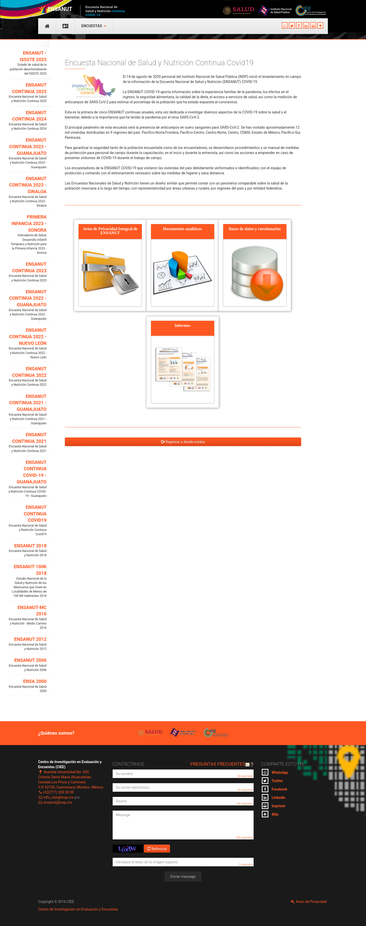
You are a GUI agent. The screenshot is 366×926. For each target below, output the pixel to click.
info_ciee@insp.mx (55, 797)
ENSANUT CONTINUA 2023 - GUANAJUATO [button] (27, 153)
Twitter (272, 780)
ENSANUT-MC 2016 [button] (27, 617)
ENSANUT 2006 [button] (27, 665)
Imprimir (273, 805)
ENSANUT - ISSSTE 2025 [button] (27, 63)
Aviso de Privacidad (308, 902)
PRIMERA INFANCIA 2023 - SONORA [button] (27, 234)
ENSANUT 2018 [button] (27, 550)
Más (270, 814)
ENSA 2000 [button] (27, 686)
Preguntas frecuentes (222, 764)
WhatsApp (275, 772)
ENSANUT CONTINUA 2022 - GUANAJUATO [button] (27, 305)
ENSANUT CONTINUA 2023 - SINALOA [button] (27, 192)
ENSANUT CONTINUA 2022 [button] (27, 376)
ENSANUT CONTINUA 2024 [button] (27, 120)
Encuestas (93, 26)
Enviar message (183, 876)
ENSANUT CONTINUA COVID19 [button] (27, 520)
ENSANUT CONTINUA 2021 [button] (27, 442)
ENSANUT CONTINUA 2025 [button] (27, 93)
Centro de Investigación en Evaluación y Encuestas (78, 909)
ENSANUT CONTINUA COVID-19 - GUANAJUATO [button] (27, 479)
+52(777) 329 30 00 (56, 792)
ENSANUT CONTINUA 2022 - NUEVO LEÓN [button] (27, 343)
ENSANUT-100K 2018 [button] (27, 581)
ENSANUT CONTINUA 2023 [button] (27, 272)
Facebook (274, 789)
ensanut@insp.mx (55, 802)
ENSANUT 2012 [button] (27, 643)
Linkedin (273, 797)
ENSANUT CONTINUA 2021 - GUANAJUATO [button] (27, 410)
